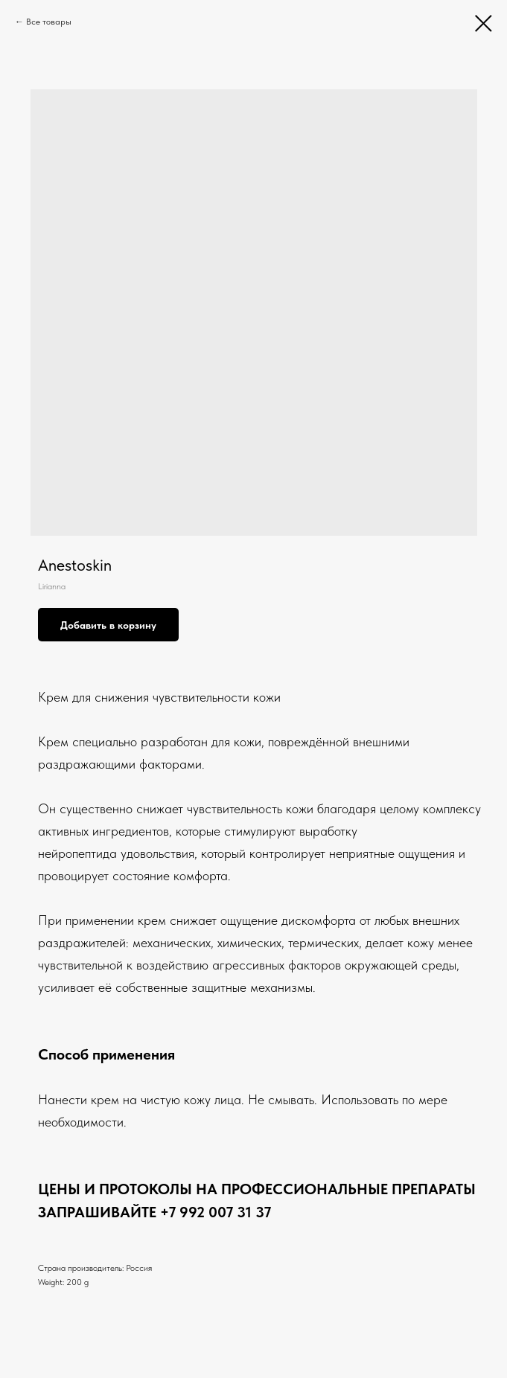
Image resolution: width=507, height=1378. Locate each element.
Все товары (48, 21)
